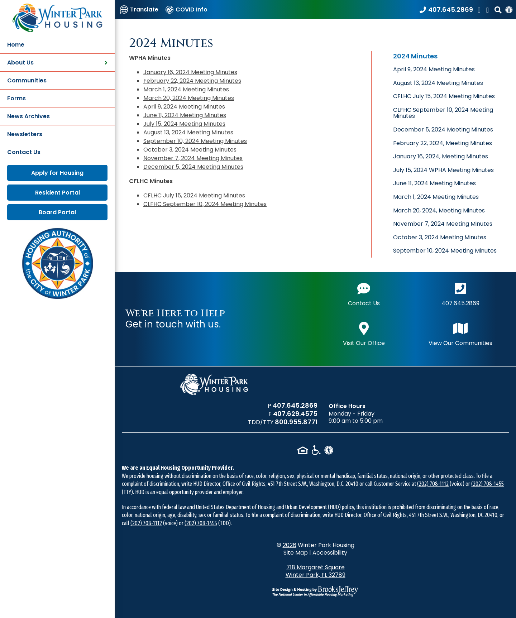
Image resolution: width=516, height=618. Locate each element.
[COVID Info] (186, 9)
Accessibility (329, 552)
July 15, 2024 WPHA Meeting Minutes (443, 170)
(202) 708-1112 (433, 483)
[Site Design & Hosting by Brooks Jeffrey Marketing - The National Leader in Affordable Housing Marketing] (315, 591)
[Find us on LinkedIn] (488, 9)
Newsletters (24, 134)
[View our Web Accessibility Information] (508, 9)
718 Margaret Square (315, 571)
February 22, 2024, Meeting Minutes (442, 143)
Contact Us (23, 152)
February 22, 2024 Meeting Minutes (192, 81)
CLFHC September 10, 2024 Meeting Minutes (205, 204)
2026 (289, 545)
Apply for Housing (57, 173)
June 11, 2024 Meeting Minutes (184, 115)
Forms (16, 98)
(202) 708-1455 (487, 483)
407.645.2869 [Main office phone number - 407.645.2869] (460, 293)
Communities (27, 80)
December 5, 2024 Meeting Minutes (193, 167)
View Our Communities (460, 333)
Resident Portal (57, 192)
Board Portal (57, 212)
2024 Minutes (415, 56)
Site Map (295, 552)
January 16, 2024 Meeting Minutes (190, 72)
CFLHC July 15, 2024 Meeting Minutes (194, 195)
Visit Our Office (364, 333)
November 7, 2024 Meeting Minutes (193, 158)
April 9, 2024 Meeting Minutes (184, 106)
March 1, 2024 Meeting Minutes (186, 89)
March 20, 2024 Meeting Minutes (188, 98)
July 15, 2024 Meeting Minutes (184, 124)
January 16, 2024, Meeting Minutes (440, 156)
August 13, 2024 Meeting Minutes (188, 132)
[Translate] (139, 9)
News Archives (28, 116)
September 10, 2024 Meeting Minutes (195, 141)
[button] (498, 9)
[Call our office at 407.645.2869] (446, 9)
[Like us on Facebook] (480, 9)
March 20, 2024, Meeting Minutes (439, 210)
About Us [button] (57, 62)
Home (15, 44)
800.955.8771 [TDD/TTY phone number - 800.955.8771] (296, 421)
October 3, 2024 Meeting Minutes (189, 149)
